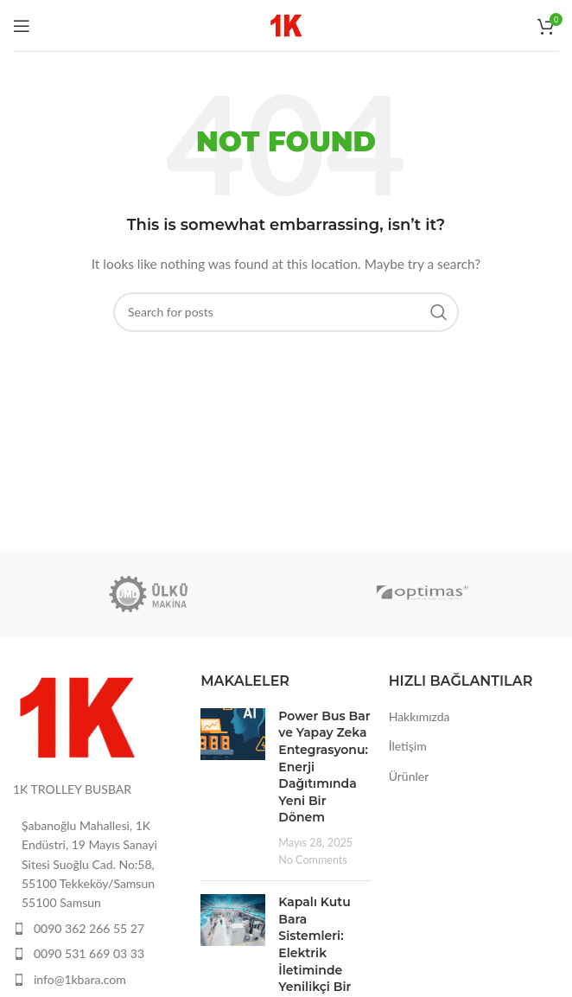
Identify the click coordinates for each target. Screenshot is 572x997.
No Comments (312, 859)
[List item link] (98, 928)
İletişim (408, 745)
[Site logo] (286, 23)
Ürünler (409, 776)
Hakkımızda (419, 716)
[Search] (286, 312)
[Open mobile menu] (21, 26)
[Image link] (78, 715)
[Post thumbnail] (232, 787)
